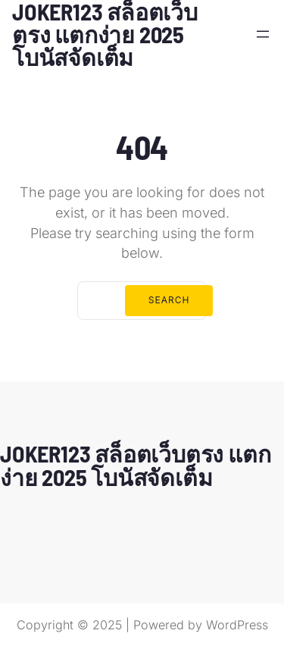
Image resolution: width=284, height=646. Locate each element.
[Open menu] (263, 34)
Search (169, 300)
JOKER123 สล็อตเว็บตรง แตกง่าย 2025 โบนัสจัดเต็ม (135, 465)
